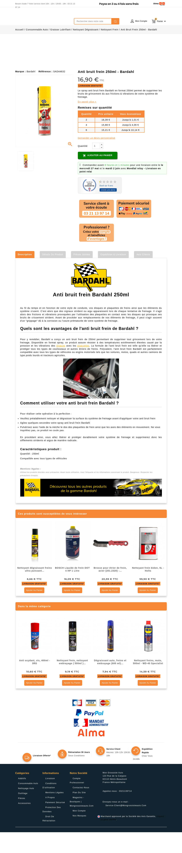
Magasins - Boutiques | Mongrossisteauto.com (82, 822)
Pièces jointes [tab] (82, 275)
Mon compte (79, 831)
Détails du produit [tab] (52, 275)
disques (60, 366)
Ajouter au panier (97, 176)
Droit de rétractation (49, 839)
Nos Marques (79, 836)
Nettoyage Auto (26, 809)
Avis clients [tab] (143, 275)
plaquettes (83, 366)
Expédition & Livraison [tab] (113, 275)
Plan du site (79, 813)
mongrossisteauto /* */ (43, 18)
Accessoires (24, 824)
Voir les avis (108, 210)
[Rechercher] (96, 21)
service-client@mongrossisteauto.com (126, 826)
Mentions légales (54, 813)
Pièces (21, 819)
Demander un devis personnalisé (96, 159)
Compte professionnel (77, 801)
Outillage (23, 814)
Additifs (22, 799)
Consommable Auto (28, 804)
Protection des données (52, 830)
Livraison (50, 799)
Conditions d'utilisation (50, 806)
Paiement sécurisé (55, 823)
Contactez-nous (81, 808)
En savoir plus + (87, 122)
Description (25, 275)
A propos (50, 818)
